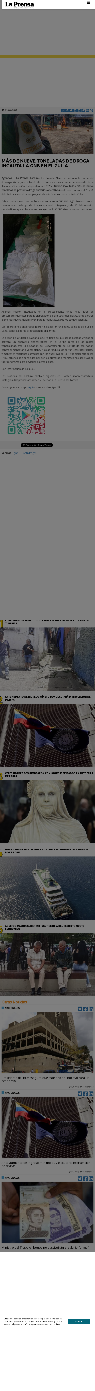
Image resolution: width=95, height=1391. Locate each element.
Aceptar (79, 1321)
